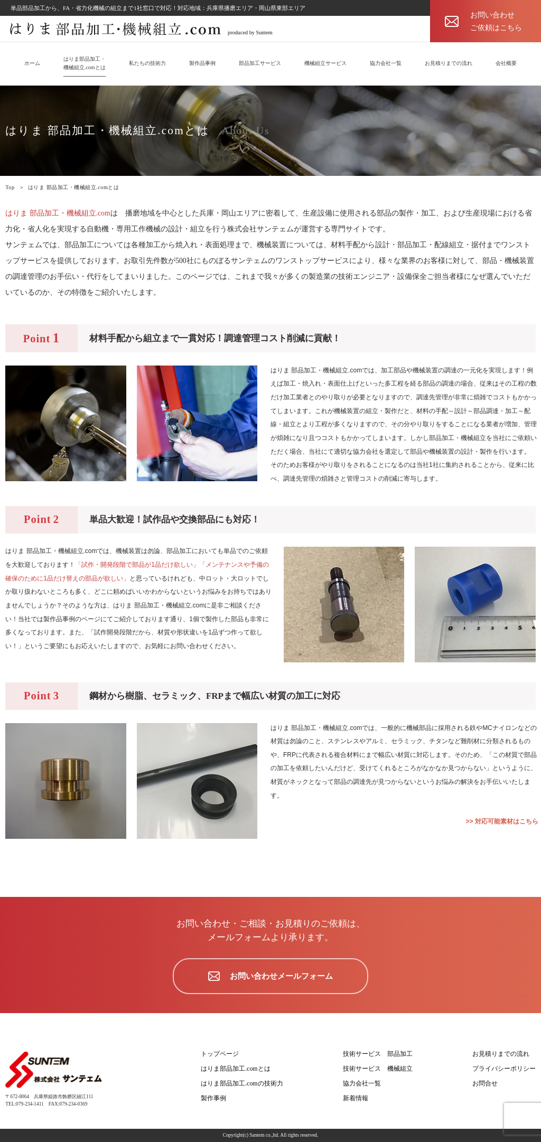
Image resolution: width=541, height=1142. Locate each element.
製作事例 (213, 1098)
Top (9, 187)
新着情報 (355, 1098)
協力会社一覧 (386, 63)
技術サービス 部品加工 (378, 1053)
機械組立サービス (325, 63)
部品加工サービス (260, 63)
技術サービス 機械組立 (378, 1068)
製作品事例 (202, 63)
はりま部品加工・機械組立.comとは (84, 63)
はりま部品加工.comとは (235, 1068)
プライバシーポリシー (504, 1068)
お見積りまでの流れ (448, 63)
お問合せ (485, 1083)
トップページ (220, 1053)
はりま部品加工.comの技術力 (242, 1083)
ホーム (32, 63)
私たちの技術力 (147, 63)
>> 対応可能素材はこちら (502, 821)
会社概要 (506, 63)
